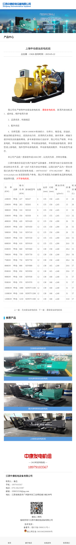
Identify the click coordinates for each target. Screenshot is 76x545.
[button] (35, 29)
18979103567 (17, 485)
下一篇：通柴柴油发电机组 (50, 310)
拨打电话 (28, 540)
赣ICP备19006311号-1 (40, 527)
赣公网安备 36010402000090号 (40, 532)
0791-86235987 (18, 488)
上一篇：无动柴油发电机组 (25, 310)
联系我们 (66, 540)
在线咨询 (47, 540)
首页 (9, 540)
